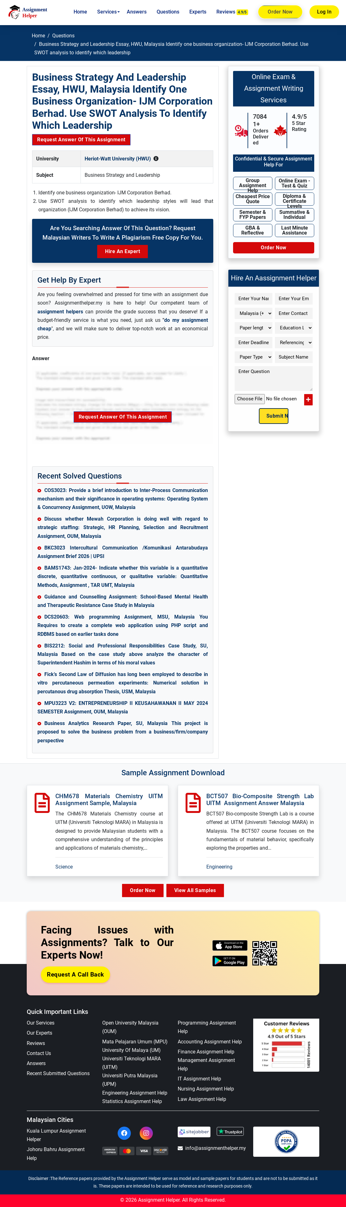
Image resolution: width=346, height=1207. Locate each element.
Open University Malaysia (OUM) (130, 1027)
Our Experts (39, 1033)
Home (80, 12)
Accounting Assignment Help (210, 1042)
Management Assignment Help (206, 1065)
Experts (197, 12)
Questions (168, 12)
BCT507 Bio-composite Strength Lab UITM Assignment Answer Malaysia (260, 800)
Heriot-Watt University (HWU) (118, 159)
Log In (324, 12)
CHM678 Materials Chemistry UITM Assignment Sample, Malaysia (109, 800)
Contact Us (39, 1053)
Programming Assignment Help (207, 1027)
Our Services (40, 1023)
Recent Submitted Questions (58, 1074)
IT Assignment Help (199, 1079)
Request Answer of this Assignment (81, 140)
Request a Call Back (75, 974)
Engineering (219, 867)
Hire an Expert (122, 251)
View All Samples (197, 890)
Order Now (280, 12)
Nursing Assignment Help (206, 1089)
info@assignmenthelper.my (211, 1148)
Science (64, 867)
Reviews (232, 12)
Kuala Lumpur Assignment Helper (56, 1135)
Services (107, 12)
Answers (137, 12)
